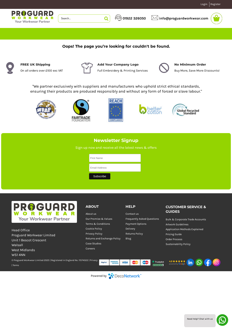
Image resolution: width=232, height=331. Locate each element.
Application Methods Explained (184, 229)
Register (215, 4)
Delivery (130, 228)
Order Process (174, 239)
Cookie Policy (94, 228)
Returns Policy (134, 233)
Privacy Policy (94, 233)
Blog (128, 238)
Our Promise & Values (99, 218)
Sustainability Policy (178, 244)
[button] (160, 262)
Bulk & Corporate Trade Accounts (186, 219)
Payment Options (136, 223)
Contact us (132, 213)
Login (204, 4)
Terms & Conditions (98, 223)
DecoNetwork (124, 276)
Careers (90, 248)
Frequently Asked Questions (142, 218)
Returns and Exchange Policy (103, 238)
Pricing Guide (174, 234)
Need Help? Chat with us (200, 318)
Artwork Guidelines (177, 224)
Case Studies (93, 243)
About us (91, 213)
